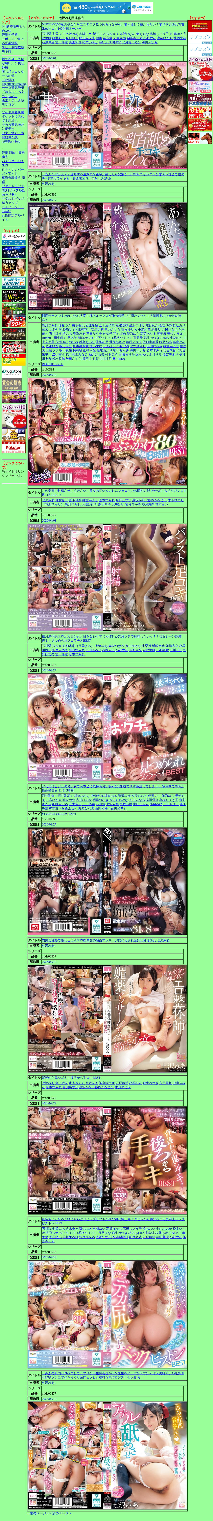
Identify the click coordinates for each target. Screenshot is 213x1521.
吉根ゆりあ (129, 329)
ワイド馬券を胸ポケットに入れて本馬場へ (13, 116)
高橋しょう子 (159, 34)
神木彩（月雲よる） (126, 42)
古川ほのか (84, 800)
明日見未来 (87, 38)
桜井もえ (58, 38)
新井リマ (99, 34)
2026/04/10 (49, 374)
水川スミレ (123, 1087)
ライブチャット (13, 207)
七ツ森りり (138, 346)
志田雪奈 (152, 800)
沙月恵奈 (148, 504)
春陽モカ (85, 34)
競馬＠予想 (10, 34)
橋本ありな (82, 795)
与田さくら (74, 358)
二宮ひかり (54, 800)
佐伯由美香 (150, 342)
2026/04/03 (49, 520)
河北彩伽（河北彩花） (74, 329)
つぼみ (73, 342)
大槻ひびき (89, 504)
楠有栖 (77, 350)
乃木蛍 (72, 338)
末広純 (149, 1233)
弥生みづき (151, 338)
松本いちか (90, 42)
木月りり (155, 354)
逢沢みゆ (124, 795)
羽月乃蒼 (135, 1237)
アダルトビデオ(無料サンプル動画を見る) (13, 190)
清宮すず (88, 358)
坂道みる (79, 333)
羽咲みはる (60, 804)
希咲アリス (134, 342)
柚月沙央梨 (97, 354)
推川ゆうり (133, 646)
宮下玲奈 (61, 42)
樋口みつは (86, 338)
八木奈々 (112, 34)
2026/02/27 (49, 1103)
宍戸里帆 (149, 650)
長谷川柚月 (104, 358)
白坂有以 (78, 325)
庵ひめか (152, 325)
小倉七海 (122, 346)
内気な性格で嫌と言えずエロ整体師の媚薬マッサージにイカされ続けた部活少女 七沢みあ (106, 940)
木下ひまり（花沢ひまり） (113, 338)
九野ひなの (127, 34)
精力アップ (10, 203)
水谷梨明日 (120, 1237)
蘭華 (99, 38)
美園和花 (75, 42)
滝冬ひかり (165, 38)
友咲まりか (127, 354)
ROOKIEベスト (52, 364)
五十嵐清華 (107, 325)
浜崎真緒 (158, 646)
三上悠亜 (88, 804)
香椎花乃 (102, 342)
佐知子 (107, 333)
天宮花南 (119, 38)
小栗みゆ (156, 804)
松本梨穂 (58, 358)
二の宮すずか (61, 354)
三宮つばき (50, 329)
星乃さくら (112, 329)
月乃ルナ (52, 1233)
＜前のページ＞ (38, 1513)
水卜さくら (77, 1083)
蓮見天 (138, 338)
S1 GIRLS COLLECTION (59, 813)
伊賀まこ (154, 795)
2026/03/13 (49, 961)
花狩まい (161, 504)
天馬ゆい (118, 504)
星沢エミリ (137, 325)
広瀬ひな (52, 346)
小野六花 (149, 38)
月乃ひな (104, 1233)
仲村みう (111, 354)
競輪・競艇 (17, 152)
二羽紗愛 (162, 650)
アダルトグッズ (13, 198)
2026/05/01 (49, 58)
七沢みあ (72, 34)
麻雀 (5, 157)
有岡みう (108, 650)
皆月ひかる (133, 504)
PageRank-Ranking (14, 84)
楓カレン (65, 346)
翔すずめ (119, 333)
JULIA (164, 338)
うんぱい (109, 346)
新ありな (142, 34)
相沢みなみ (80, 354)
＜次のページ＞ (60, 1513)
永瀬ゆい (176, 34)
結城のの (68, 800)
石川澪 (46, 34)
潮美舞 (161, 333)
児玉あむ (141, 354)
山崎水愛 (89, 350)
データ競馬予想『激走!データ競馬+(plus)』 (13, 92)
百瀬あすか (70, 1087)
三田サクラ (94, 333)
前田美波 (162, 1237)
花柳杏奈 (172, 646)
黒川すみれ (50, 325)
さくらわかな (118, 800)
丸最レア (58, 34)
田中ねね (118, 358)
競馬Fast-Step (11, 141)
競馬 (5, 152)
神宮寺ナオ (135, 38)
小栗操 (146, 646)
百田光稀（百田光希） (111, 808)
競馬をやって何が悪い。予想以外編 (13, 63)
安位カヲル (175, 333)
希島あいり (87, 342)
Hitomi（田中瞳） (54, 338)
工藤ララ (52, 350)
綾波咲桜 (122, 325)
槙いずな (95, 346)
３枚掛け (8, 80)
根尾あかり (104, 350)
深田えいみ (150, 42)
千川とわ (176, 650)
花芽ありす (148, 333)
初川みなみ (121, 350)
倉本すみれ (154, 350)
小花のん (176, 338)
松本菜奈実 (81, 346)
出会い (6, 211)
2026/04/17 (49, 200)
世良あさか (117, 342)
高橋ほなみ (114, 1228)
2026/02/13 (49, 1257)
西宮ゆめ (165, 325)
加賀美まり (170, 354)
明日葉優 (65, 350)
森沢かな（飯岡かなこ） (149, 500)
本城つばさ (116, 646)
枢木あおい (136, 1233)
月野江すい (123, 500)
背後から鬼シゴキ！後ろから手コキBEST (71, 1077)
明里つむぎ (100, 800)
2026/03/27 (49, 670)
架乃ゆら (133, 333)
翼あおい (149, 1228)
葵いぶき (105, 42)
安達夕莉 (97, 329)
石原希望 (48, 42)
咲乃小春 (165, 342)
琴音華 (107, 38)
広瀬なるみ (154, 346)
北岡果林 (180, 38)
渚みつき (65, 325)
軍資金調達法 (11, 177)
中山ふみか (93, 650)
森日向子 (72, 38)
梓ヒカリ (179, 325)
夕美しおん (139, 795)
